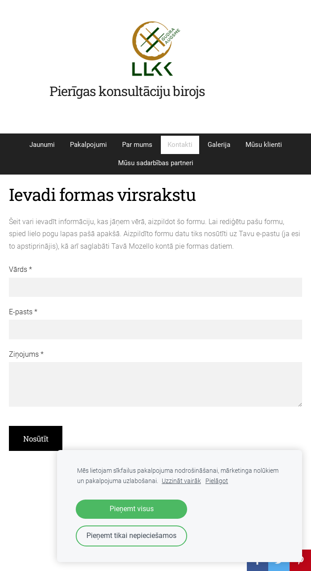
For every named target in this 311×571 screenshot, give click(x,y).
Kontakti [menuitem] (180, 145)
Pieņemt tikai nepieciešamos (131, 535)
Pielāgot (216, 481)
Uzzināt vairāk (181, 481)
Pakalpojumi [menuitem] (88, 145)
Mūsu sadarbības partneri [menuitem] (155, 163)
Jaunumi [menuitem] (42, 145)
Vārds (20, 269)
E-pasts (23, 312)
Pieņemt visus (132, 508)
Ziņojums (26, 354)
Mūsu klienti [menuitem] (264, 145)
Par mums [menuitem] (137, 145)
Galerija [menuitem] (219, 145)
